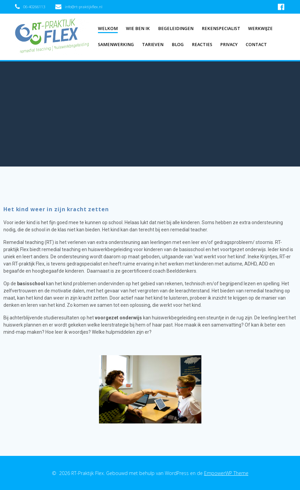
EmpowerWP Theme (226, 473)
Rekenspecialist (221, 28)
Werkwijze (260, 28)
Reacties (202, 44)
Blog (178, 44)
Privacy (229, 44)
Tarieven (152, 44)
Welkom (108, 28)
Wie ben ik (138, 28)
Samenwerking (116, 44)
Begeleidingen (176, 28)
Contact (256, 44)
